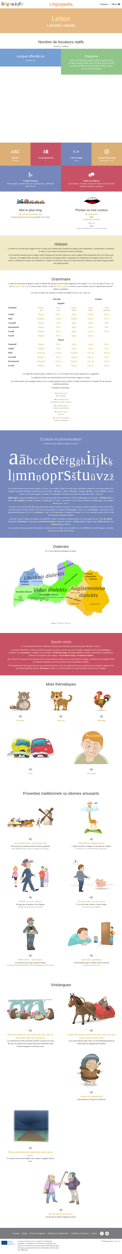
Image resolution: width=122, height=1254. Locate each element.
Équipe (24, 1233)
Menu (116, 4)
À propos (16, 1233)
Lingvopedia (61, 4)
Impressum (117, 1241)
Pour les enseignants (37, 1233)
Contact (94, 1233)
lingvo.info (12, 4)
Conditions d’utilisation (80, 1233)
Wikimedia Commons (64, 623)
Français (104, 4)
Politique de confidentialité (58, 1233)
